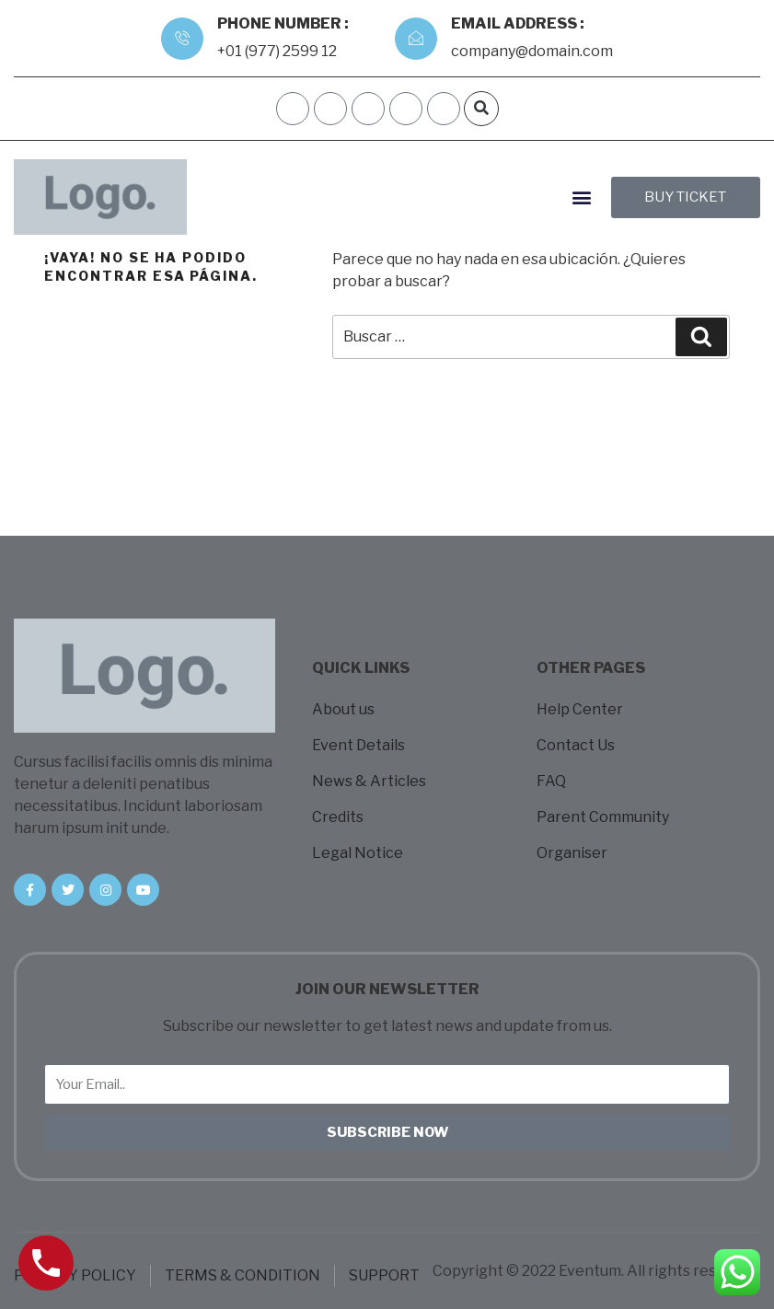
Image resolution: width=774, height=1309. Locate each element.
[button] (481, 108)
